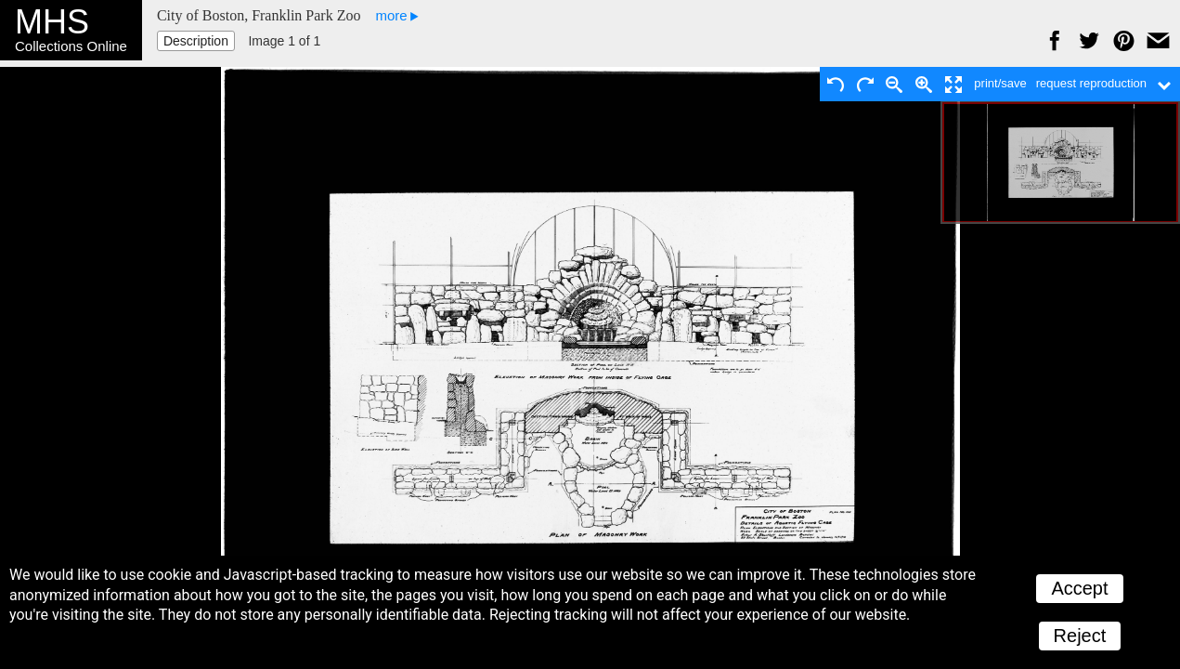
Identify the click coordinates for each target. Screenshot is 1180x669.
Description (195, 40)
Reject (1080, 635)
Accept (1079, 588)
